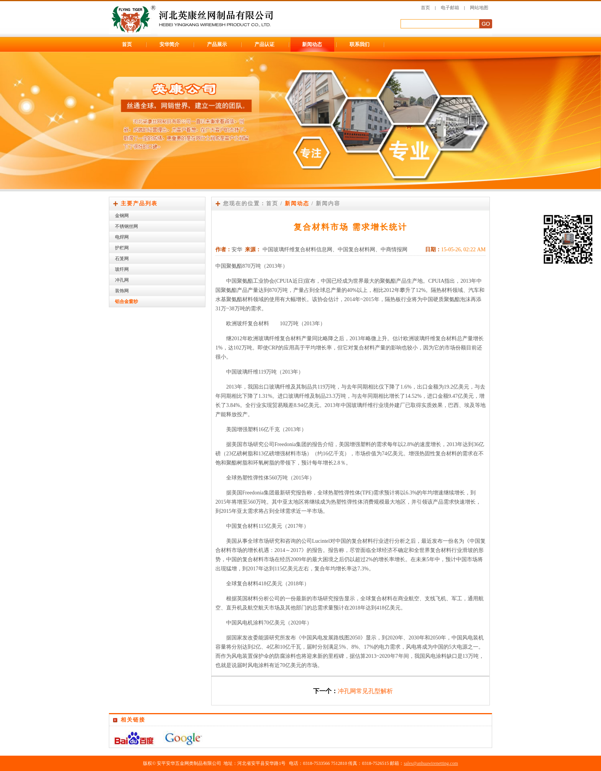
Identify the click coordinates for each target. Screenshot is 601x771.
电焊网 (122, 237)
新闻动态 (312, 44)
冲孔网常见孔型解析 (365, 691)
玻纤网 (122, 269)
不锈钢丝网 (126, 226)
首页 (425, 7)
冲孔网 (122, 280)
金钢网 (122, 215)
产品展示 (217, 44)
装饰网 (122, 290)
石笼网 (122, 258)
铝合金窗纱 (126, 301)
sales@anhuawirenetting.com (431, 763)
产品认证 (264, 44)
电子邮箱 (450, 7)
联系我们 (359, 44)
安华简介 (169, 44)
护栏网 (122, 247)
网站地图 (479, 7)
